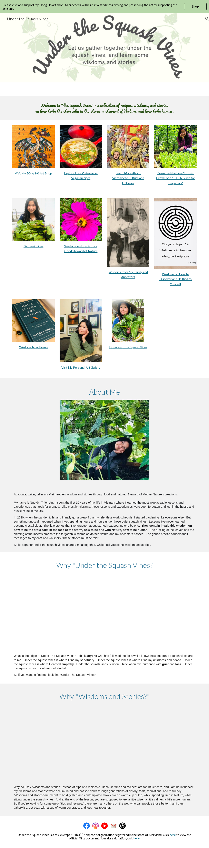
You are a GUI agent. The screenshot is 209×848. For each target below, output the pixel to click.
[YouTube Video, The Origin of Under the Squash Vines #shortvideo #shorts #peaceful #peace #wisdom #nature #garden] (105, 611)
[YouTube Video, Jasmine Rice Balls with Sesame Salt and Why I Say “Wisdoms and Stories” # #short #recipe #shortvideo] (105, 743)
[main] (104, 108)
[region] (104, 6)
